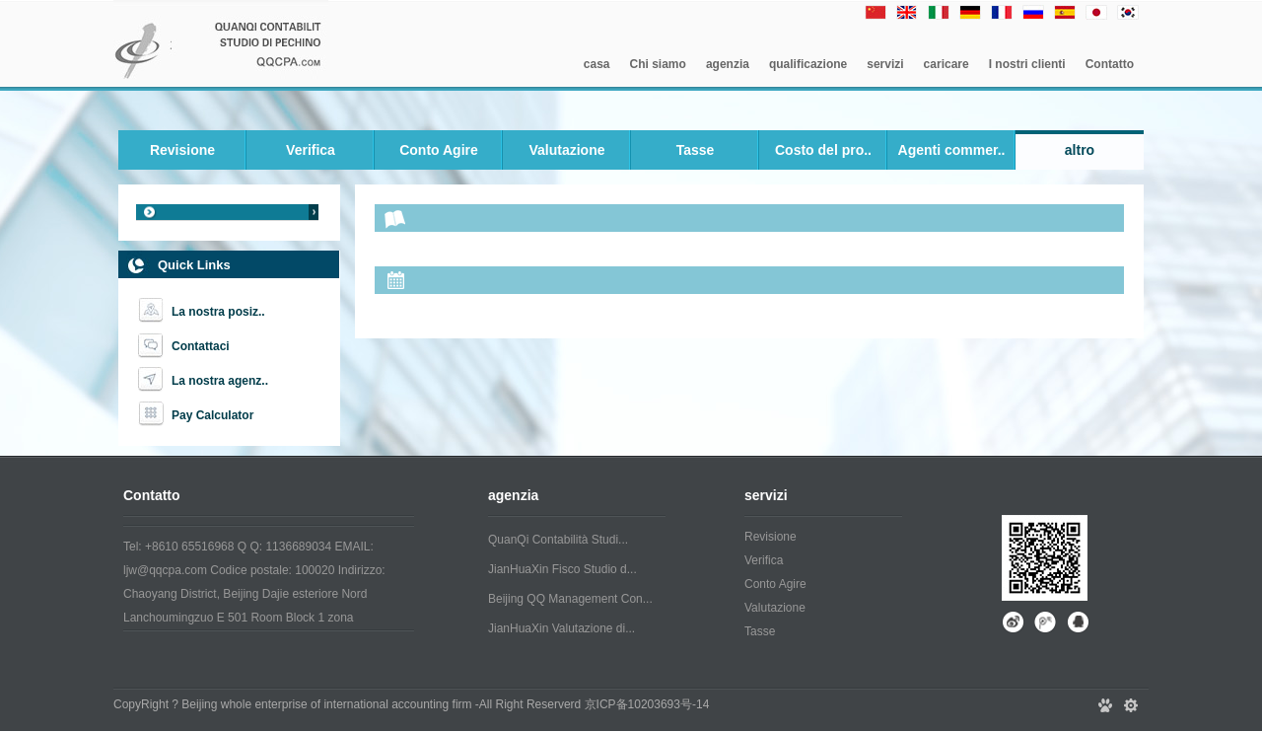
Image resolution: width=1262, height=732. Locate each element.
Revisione (182, 150)
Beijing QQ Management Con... (570, 599)
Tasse (695, 150)
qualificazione (808, 64)
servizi (885, 64)
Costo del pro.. (823, 150)
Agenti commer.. (952, 150)
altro (1079, 150)
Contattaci (201, 346)
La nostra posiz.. (218, 312)
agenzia (727, 64)
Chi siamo (658, 64)
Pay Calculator (212, 415)
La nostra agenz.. (220, 381)
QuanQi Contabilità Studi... (558, 540)
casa (597, 64)
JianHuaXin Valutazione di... (561, 628)
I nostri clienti (1027, 64)
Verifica (310, 150)
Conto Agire (438, 150)
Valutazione (566, 150)
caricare (946, 64)
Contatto (1110, 64)
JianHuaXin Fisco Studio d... (562, 569)
